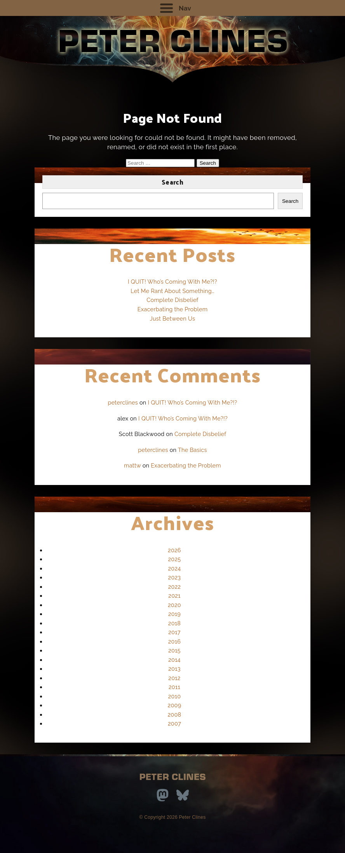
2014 (174, 659)
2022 (174, 586)
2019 (174, 614)
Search (172, 182)
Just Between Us (172, 318)
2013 (174, 668)
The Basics (192, 450)
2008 (174, 714)
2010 (174, 696)
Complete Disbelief (172, 300)
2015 (174, 650)
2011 (174, 687)
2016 (174, 641)
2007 (174, 723)
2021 (174, 595)
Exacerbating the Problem (173, 309)
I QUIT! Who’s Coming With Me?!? (172, 281)
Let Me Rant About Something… (172, 291)
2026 (174, 550)
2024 (174, 568)
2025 (174, 559)
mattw (132, 465)
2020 (174, 605)
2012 (174, 678)
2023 (174, 577)
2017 (174, 632)
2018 (174, 623)
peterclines (123, 402)
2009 (174, 705)
